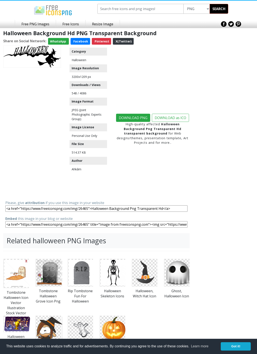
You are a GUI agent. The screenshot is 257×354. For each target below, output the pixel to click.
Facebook (80, 41)
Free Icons (70, 24)
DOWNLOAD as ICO (170, 117)
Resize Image (102, 24)
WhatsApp (58, 41)
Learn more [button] (200, 346)
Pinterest (101, 41)
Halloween (79, 60)
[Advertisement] (32, 133)
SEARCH (218, 8)
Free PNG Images (35, 24)
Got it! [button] (235, 346)
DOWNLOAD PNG (133, 117)
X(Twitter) (123, 41)
